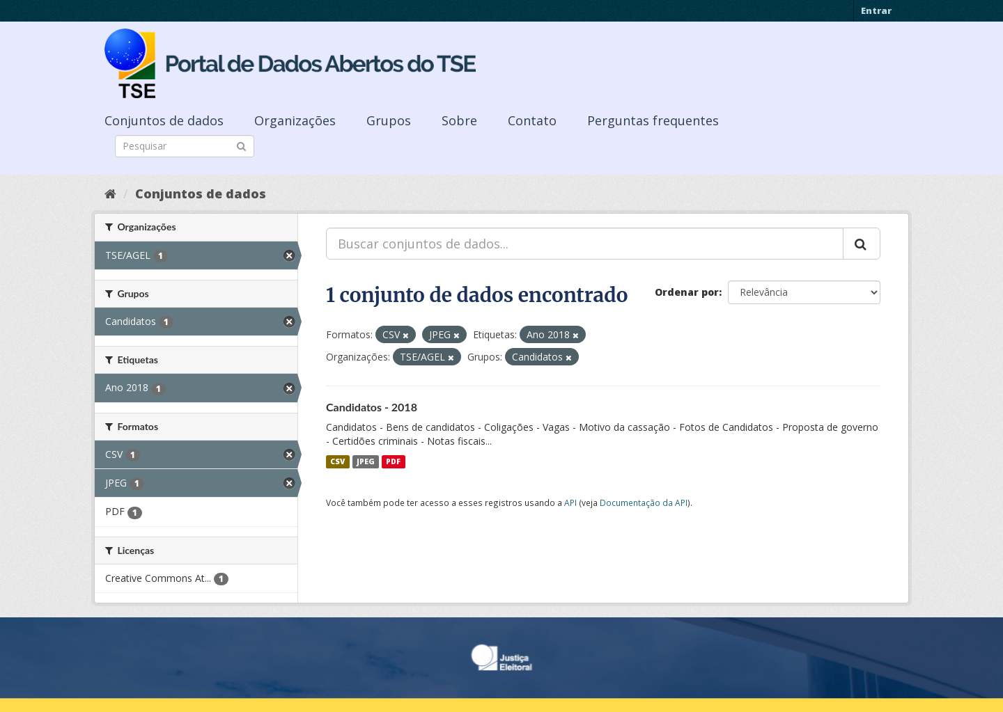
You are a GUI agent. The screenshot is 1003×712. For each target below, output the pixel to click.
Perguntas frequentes (653, 120)
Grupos (388, 120)
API (570, 502)
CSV (337, 461)
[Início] (110, 193)
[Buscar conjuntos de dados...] (584, 244)
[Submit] (241, 145)
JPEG (366, 461)
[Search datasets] (184, 146)
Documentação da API (643, 502)
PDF (393, 461)
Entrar (876, 10)
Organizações (295, 120)
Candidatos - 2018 (371, 406)
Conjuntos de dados (164, 120)
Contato (532, 120)
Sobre (459, 120)
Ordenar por (687, 292)
